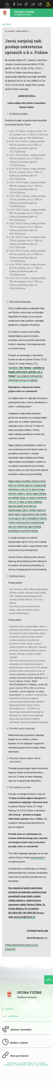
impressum (21, 1065)
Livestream (13, 1016)
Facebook (9, 1009)
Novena (45, 1065)
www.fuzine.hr (38, 857)
